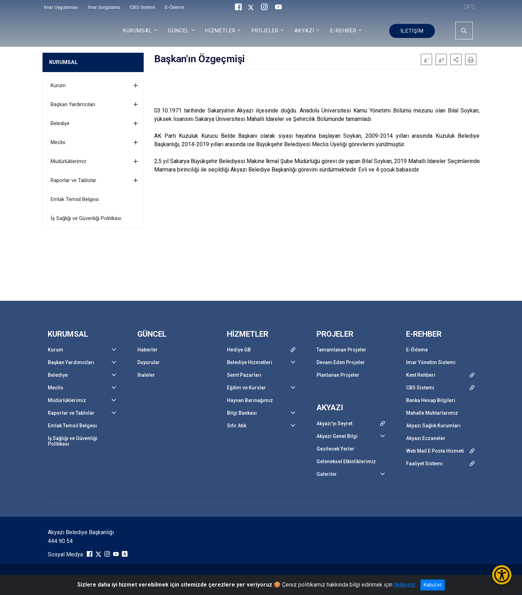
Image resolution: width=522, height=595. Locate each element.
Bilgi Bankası (242, 413)
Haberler (147, 350)
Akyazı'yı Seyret (334, 423)
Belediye (60, 123)
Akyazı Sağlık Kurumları (433, 425)
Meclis (58, 142)
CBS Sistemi (420, 387)
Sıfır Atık (236, 425)
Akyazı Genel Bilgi (337, 436)
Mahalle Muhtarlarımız (432, 413)
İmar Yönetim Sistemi (431, 362)
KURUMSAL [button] (137, 30)
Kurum (58, 85)
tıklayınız (405, 584)
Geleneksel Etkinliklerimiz (346, 461)
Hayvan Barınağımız (250, 400)
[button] (456, 59)
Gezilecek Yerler (335, 449)
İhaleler (146, 375)
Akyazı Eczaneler (425, 438)
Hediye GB (239, 350)
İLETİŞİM (412, 31)
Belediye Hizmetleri (249, 362)
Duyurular (148, 362)
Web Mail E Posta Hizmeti (435, 451)
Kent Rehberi (420, 375)
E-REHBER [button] (343, 30)
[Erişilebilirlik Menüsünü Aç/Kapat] (501, 574)
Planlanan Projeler (338, 375)
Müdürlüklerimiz (68, 161)
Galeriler (327, 474)
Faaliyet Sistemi (424, 463)
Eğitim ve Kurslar (246, 387)
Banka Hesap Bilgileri (430, 400)
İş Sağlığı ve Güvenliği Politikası (86, 218)
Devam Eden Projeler (341, 362)
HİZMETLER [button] (220, 30)
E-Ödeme (417, 350)
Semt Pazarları (244, 375)
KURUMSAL (63, 62)
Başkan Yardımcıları (73, 104)
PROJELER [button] (265, 30)
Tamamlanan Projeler (341, 350)
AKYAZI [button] (304, 30)
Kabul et (433, 585)
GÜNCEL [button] (178, 30)
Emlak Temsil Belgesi (75, 199)
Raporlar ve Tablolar (73, 180)
